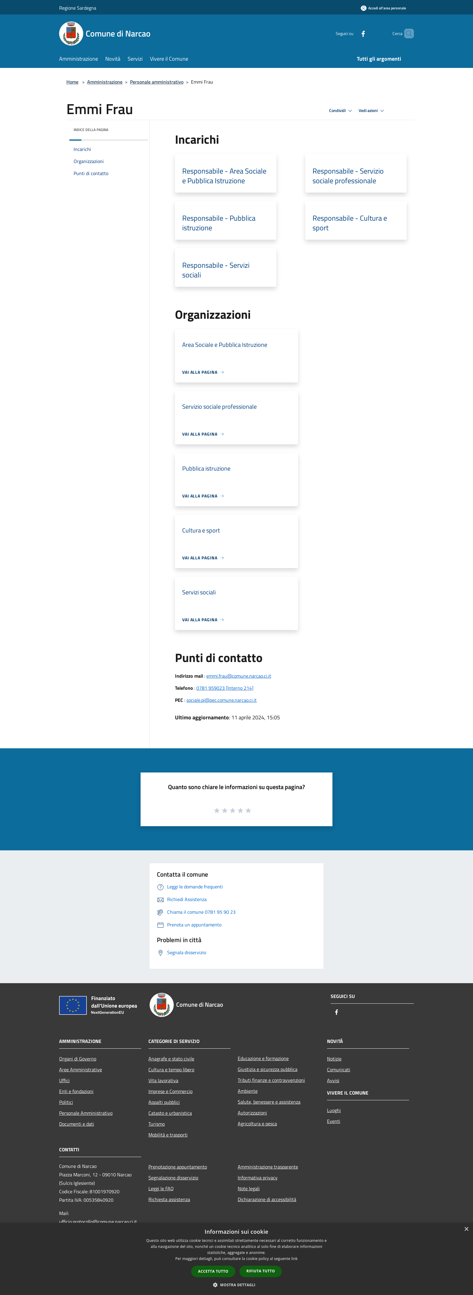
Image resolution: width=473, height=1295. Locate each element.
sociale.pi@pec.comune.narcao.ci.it (221, 700)
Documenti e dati (76, 1123)
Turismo (156, 1123)
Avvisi (333, 1080)
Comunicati (338, 1069)
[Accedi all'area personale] (383, 8)
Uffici (64, 1080)
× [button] (466, 1229)
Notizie (334, 1058)
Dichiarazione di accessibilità (267, 1199)
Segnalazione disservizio (173, 1177)
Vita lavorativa (163, 1080)
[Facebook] (353, 33)
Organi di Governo (77, 1058)
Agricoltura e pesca (257, 1123)
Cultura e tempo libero (171, 1069)
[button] (236, 1285)
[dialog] (236, 1259)
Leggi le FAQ (161, 1188)
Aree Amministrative (80, 1069)
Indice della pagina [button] (91, 130)
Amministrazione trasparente (268, 1166)
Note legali (249, 1188)
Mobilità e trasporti (168, 1134)
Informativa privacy (258, 1177)
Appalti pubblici (164, 1102)
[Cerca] (406, 33)
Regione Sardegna (77, 7)
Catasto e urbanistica (170, 1113)
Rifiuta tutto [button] (260, 1271)
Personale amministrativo (156, 81)
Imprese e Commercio (170, 1091)
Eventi (333, 1121)
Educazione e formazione (263, 1058)
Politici (66, 1102)
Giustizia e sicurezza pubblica (267, 1069)
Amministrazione (104, 81)
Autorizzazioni (252, 1112)
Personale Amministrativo (86, 1113)
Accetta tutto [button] (213, 1271)
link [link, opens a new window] (294, 1258)
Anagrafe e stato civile (171, 1058)
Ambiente (248, 1091)
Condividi (341, 110)
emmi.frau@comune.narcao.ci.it (238, 675)
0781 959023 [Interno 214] (224, 688)
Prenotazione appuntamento (177, 1166)
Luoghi (334, 1110)
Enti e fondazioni (76, 1091)
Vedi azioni (372, 110)
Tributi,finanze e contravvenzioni (271, 1080)
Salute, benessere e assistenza (269, 1101)
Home (72, 81)
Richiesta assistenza (169, 1199)
